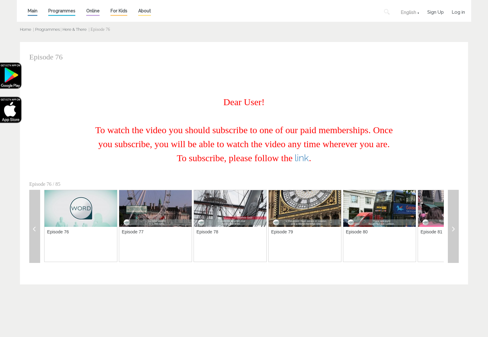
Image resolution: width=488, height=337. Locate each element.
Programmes (61, 10)
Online (93, 10)
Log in (458, 11)
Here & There (75, 29)
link (302, 157)
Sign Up (435, 11)
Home (25, 29)
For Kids (118, 10)
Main (32, 10)
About (144, 10)
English (408, 12)
